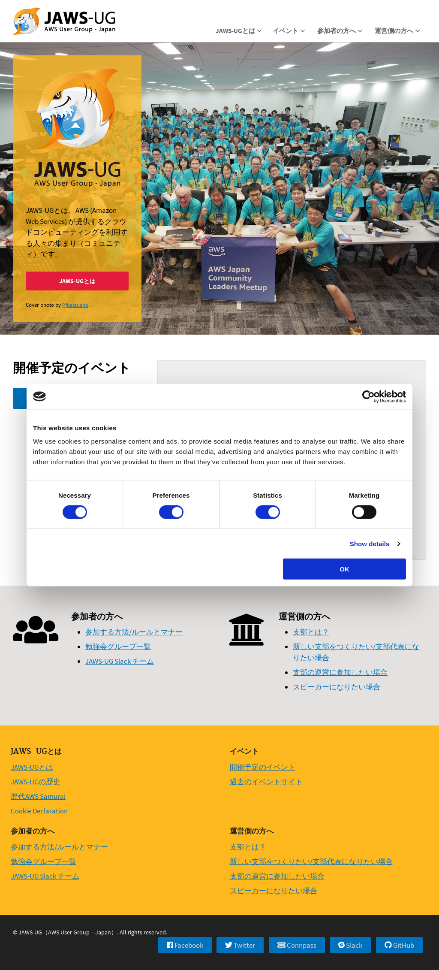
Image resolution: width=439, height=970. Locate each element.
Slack (350, 945)
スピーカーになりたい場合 (336, 687)
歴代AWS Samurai (38, 796)
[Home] (64, 21)
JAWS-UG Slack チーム (119, 661)
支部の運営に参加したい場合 (340, 672)
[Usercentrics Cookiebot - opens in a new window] (368, 396)
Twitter (240, 945)
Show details (370, 543)
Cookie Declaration (39, 811)
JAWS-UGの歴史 (35, 781)
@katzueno (75, 304)
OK (344, 569)
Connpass (296, 945)
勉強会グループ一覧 (118, 646)
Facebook (185, 945)
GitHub (399, 945)
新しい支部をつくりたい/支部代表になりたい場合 (311, 861)
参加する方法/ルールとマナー (134, 632)
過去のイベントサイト (266, 781)
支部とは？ (311, 632)
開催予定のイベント (262, 767)
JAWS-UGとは (77, 281)
